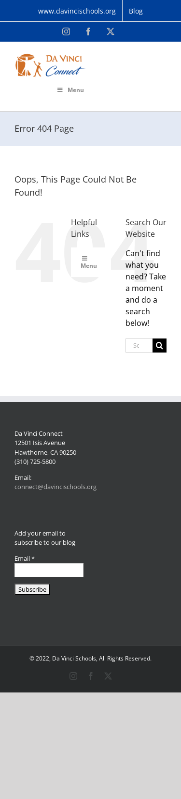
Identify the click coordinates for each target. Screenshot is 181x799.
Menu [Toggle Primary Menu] (70, 90)
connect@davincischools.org (55, 486)
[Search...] (139, 345)
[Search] (160, 345)
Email (24, 558)
